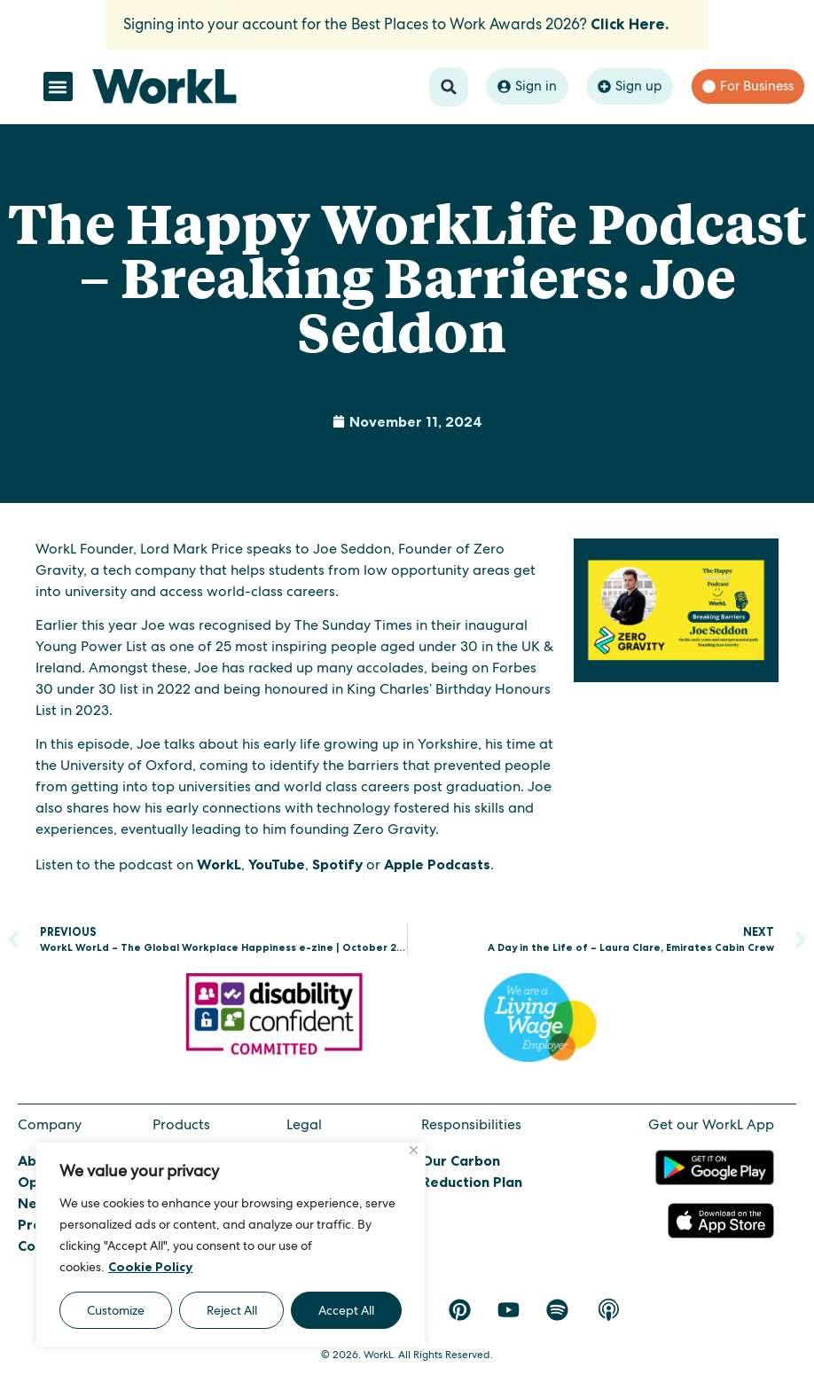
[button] (58, 86)
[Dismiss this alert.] (688, 14)
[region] (230, 1245)
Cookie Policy (150, 1267)
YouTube (276, 864)
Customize (116, 1310)
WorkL (219, 864)
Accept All (346, 1310)
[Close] (414, 1150)
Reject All (232, 1310)
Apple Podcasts (437, 864)
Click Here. (630, 24)
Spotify (337, 864)
